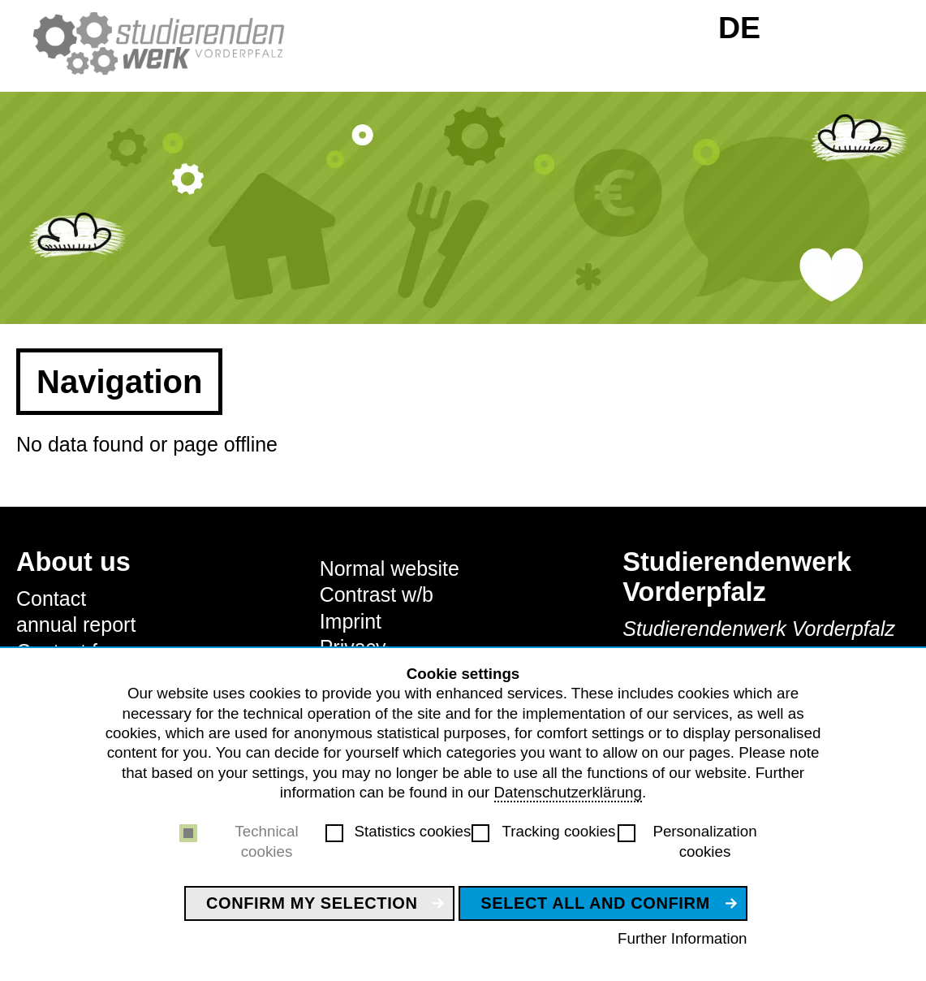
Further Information (682, 938)
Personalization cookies (704, 841)
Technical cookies (266, 841)
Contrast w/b (376, 594)
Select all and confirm (594, 903)
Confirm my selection (312, 903)
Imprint (350, 621)
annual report (76, 624)
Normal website (389, 568)
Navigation (119, 382)
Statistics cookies (413, 831)
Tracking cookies (559, 831)
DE (739, 28)
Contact (51, 598)
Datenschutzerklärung (568, 792)
